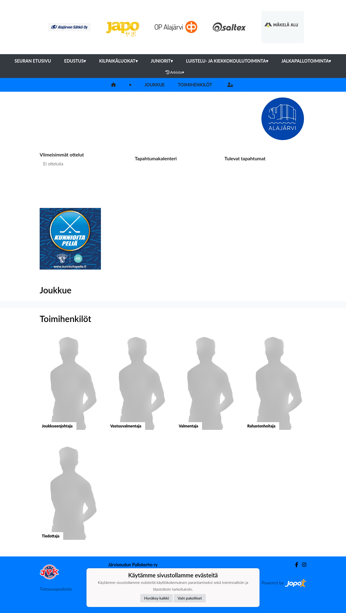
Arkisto (175, 72)
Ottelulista (51, 182)
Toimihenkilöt (195, 84)
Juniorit (162, 61)
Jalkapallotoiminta (306, 61)
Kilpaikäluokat (118, 61)
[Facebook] (294, 564)
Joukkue (154, 84)
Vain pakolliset (190, 598)
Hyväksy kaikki (156, 598)
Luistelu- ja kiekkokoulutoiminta (227, 61)
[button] (70, 386)
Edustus (75, 61)
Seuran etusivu (33, 61)
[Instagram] (302, 564)
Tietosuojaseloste (56, 589)
